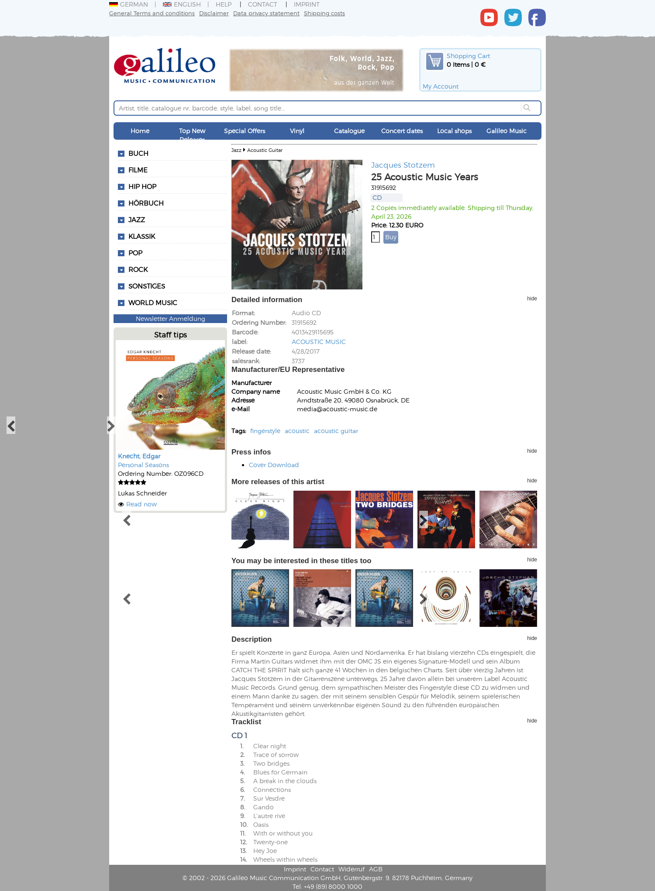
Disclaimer (214, 13)
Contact (262, 4)
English (182, 4)
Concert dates (402, 130)
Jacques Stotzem (403, 164)
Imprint (307, 4)
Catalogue (349, 130)
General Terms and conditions (152, 13)
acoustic (297, 430)
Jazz (236, 150)
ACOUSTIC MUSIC (319, 341)
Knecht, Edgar (139, 456)
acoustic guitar (336, 430)
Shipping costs (324, 13)
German (128, 4)
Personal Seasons (143, 464)
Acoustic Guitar (265, 150)
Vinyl (297, 130)
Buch (138, 153)
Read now (141, 504)
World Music (152, 302)
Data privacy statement (266, 13)
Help (223, 4)
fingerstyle (265, 430)
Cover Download (274, 464)
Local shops (454, 130)
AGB (376, 869)
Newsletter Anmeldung (170, 318)
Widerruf (351, 869)
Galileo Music (506, 130)
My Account (440, 86)
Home (140, 130)
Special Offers (244, 130)
